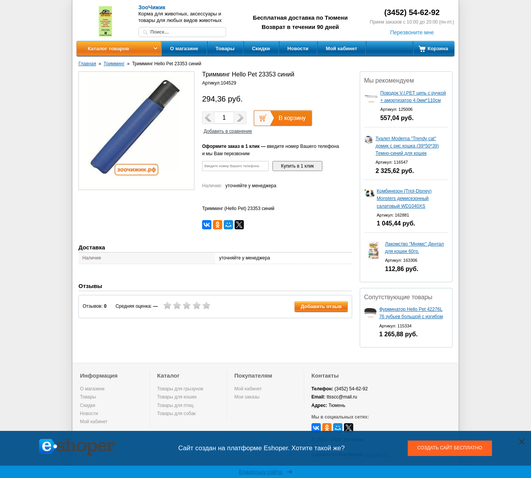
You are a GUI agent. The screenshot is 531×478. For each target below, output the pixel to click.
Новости (298, 48)
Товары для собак (176, 413)
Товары (225, 48)
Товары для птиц (175, 405)
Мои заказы (246, 397)
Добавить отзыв (321, 306)
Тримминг (114, 63)
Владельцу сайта (266, 472)
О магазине (184, 48)
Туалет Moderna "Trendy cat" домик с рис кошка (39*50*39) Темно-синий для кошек (407, 146)
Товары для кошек (177, 397)
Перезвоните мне (412, 32)
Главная (87, 63)
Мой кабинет (341, 48)
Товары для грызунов (180, 389)
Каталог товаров (108, 48)
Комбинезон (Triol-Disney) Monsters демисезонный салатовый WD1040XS (404, 198)
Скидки (261, 48)
